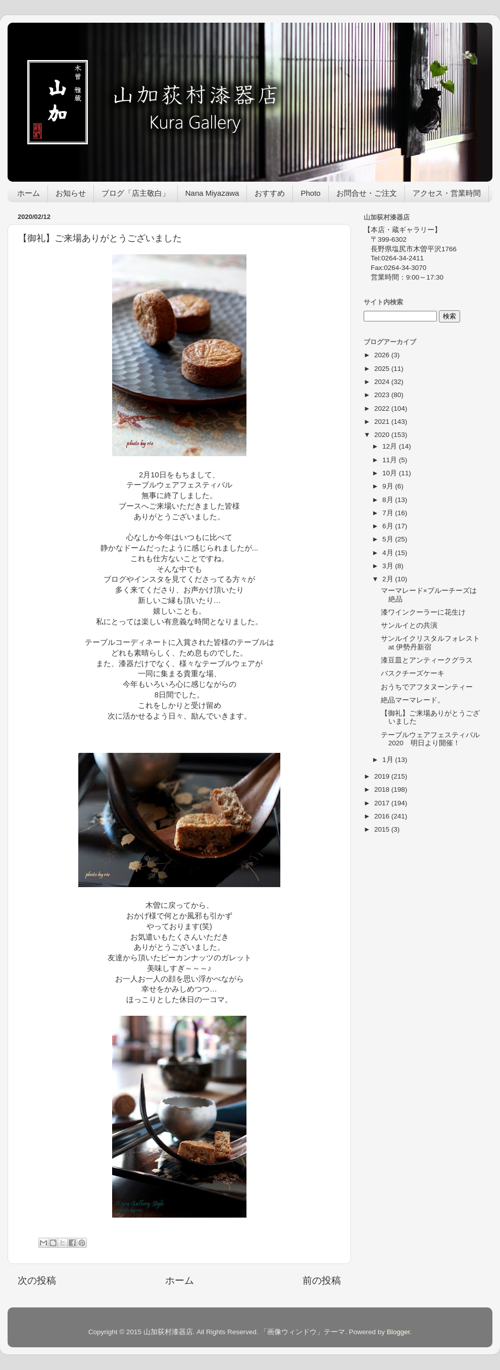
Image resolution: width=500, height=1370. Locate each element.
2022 (382, 408)
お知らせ (71, 193)
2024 (382, 382)
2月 (388, 579)
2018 (382, 789)
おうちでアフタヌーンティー (427, 687)
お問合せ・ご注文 (366, 193)
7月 (388, 513)
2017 (382, 803)
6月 (388, 526)
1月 (388, 759)
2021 (382, 421)
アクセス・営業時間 (447, 193)
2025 (382, 368)
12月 (390, 446)
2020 (382, 435)
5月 (388, 539)
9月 (388, 486)
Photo (310, 193)
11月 (390, 460)
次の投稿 (37, 1280)
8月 (388, 500)
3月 (388, 566)
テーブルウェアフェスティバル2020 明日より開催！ (430, 739)
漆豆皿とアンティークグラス (427, 660)
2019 (382, 776)
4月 (388, 553)
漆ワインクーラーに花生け (423, 612)
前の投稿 (322, 1280)
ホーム (28, 193)
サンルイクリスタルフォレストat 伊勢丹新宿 (430, 642)
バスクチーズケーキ (412, 673)
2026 (382, 355)
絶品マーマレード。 (412, 700)
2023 (382, 395)
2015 (382, 829)
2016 (382, 816)
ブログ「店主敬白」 (136, 193)
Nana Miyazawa (212, 193)
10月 (390, 473)
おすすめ (270, 193)
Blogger (398, 1332)
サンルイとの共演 (409, 625)
